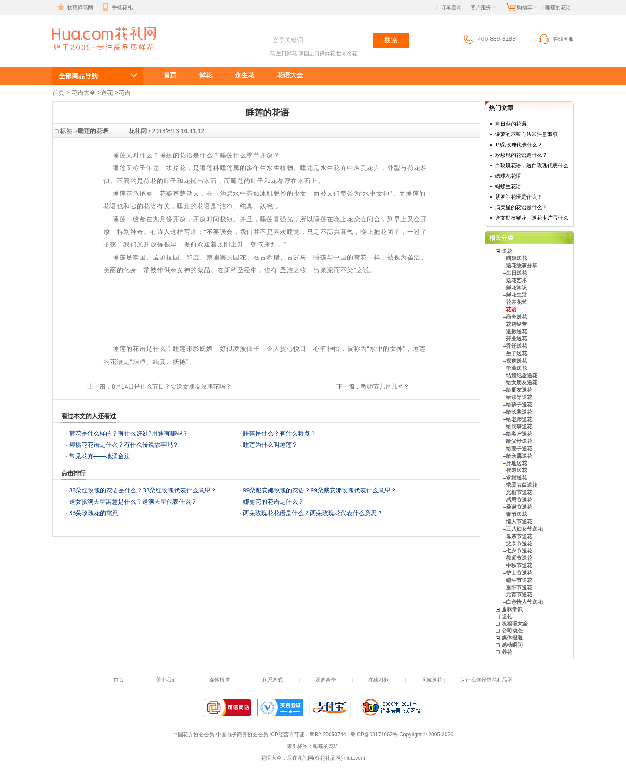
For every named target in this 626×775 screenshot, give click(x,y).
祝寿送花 (516, 470)
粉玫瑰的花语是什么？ (521, 155)
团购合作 (325, 680)
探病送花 (516, 361)
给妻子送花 (519, 449)
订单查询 (451, 7)
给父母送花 (519, 441)
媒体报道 (512, 638)
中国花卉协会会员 (193, 735)
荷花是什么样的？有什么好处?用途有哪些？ (128, 433)
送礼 (507, 616)
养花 (507, 652)
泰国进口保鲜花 (317, 53)
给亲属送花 (519, 456)
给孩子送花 (519, 405)
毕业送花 (516, 368)
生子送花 (516, 353)
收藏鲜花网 (74, 7)
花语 (124, 92)
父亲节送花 (519, 544)
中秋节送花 (519, 565)
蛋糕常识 (512, 609)
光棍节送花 (519, 492)
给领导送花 (519, 397)
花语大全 (290, 75)
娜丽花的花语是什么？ (273, 501)
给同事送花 (519, 426)
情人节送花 (519, 522)
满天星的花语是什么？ (521, 207)
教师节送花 (519, 558)
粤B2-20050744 (328, 735)
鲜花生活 (516, 295)
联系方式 (272, 680)
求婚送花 (516, 478)
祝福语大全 (515, 624)
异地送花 (516, 463)
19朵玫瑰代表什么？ (519, 145)
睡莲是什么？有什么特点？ (279, 433)
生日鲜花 (286, 53)
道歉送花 (516, 332)
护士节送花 (519, 573)
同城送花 (431, 680)
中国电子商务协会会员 (242, 735)
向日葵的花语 (510, 124)
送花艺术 (516, 280)
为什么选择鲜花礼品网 (486, 680)
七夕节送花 (519, 551)
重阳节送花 (519, 588)
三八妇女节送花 (524, 529)
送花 (107, 92)
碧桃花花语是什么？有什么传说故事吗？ (124, 444)
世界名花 (346, 53)
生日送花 (516, 273)
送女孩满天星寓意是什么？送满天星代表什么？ (133, 501)
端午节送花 (519, 580)
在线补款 (378, 680)
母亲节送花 (519, 536)
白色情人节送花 (524, 602)
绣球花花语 (508, 176)
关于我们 (166, 680)
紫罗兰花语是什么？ (518, 197)
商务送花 (516, 317)
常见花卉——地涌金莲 (99, 455)
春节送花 (516, 514)
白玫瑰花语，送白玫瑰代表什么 (531, 166)
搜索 (391, 39)
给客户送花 (519, 434)
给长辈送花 (519, 412)
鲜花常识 (516, 288)
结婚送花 (516, 258)
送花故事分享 (521, 266)
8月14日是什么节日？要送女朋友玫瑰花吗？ (171, 386)
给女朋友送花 (521, 382)
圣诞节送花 (519, 507)
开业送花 (516, 339)
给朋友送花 (519, 390)
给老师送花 (519, 419)
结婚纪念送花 (521, 376)
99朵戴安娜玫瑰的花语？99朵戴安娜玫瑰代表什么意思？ (319, 490)
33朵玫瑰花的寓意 (94, 512)
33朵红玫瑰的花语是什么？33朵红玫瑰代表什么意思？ (142, 490)
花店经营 (516, 324)
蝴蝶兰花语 (508, 186)
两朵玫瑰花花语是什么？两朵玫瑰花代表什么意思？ (313, 512)
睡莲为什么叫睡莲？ (270, 444)
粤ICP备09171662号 (374, 735)
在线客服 (555, 39)
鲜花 (205, 75)
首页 (169, 75)
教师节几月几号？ (385, 386)
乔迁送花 (516, 346)
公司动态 (512, 631)
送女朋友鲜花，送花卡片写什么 (531, 218)
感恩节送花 (519, 500)
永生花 (244, 75)
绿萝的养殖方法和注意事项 (526, 134)
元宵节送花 (519, 595)
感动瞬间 (512, 645)
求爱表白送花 (521, 485)
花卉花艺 (516, 302)
